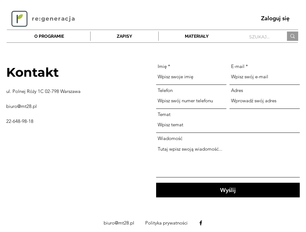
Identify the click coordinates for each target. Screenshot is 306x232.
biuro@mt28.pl (21, 106)
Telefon (165, 90)
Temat (164, 114)
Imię (162, 66)
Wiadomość (170, 138)
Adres (237, 90)
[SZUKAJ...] (261, 37)
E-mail (237, 66)
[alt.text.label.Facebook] (201, 223)
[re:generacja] (54, 18)
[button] (124, 36)
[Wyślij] (228, 190)
